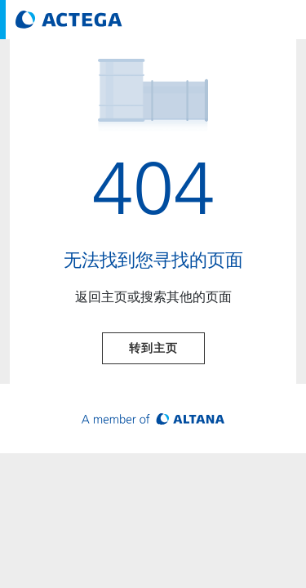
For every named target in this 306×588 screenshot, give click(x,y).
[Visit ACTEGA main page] (69, 20)
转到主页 (153, 348)
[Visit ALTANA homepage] (153, 418)
